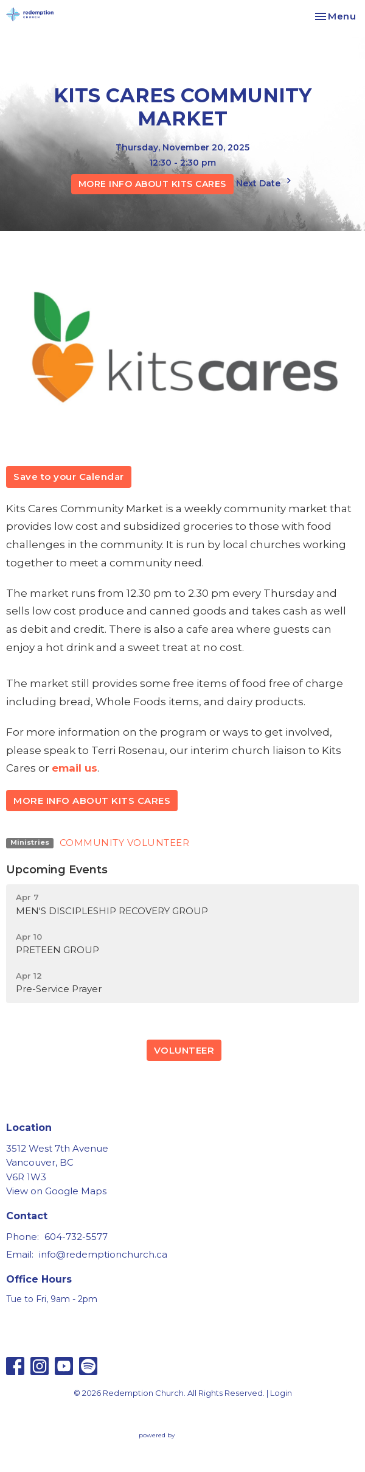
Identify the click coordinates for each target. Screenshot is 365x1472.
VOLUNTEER (184, 1050)
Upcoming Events (57, 869)
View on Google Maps (56, 1191)
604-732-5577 (76, 1236)
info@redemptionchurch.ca (103, 1254)
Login (281, 1393)
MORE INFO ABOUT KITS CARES (152, 183)
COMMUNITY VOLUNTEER (125, 842)
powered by (182, 1435)
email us (74, 768)
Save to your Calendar (68, 476)
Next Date (265, 182)
